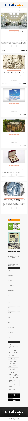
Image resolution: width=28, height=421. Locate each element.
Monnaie (17, 165)
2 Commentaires (3, 50)
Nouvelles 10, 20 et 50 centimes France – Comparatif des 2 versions (13, 254)
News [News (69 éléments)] (10, 377)
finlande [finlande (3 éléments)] (14, 363)
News (9, 322)
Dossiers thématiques (11, 290)
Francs (9, 300)
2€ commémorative (12, 134)
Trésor (9, 337)
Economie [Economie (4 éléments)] (10, 361)
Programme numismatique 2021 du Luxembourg (14, 31)
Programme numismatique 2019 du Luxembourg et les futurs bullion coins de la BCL (14, 200)
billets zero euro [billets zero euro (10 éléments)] (12, 355)
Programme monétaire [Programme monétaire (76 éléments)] (12, 381)
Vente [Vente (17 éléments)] (14, 391)
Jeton (9, 305)
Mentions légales (15, 418)
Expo (8, 295)
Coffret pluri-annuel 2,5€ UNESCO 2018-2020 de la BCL (14, 167)
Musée (9, 320)
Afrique (9, 273)
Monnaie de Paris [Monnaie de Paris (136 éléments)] (13, 374)
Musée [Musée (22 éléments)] (10, 375)
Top (14, 419)
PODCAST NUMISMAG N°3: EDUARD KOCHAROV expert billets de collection (13, 262)
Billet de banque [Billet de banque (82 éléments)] (13, 352)
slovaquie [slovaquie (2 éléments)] (10, 389)
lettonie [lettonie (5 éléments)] (10, 369)
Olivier (16, 106)
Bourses (9, 287)
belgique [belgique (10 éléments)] (10, 350)
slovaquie (9, 334)
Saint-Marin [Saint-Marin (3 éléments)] (10, 386)
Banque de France (10, 275)
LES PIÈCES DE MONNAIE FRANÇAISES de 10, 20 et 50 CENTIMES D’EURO (14, 257)
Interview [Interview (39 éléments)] (11, 366)
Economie (9, 292)
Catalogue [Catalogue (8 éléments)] (15, 358)
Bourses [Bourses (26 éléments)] (10, 358)
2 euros (11, 103)
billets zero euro (10, 283)
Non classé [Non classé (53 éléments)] (15, 377)
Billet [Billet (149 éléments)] (15, 350)
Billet (8, 278)
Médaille (14, 165)
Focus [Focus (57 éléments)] (10, 364)
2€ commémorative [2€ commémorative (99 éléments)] (13, 346)
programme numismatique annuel (12, 329)
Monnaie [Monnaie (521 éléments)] (11, 372)
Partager (21, 50)
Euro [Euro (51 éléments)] (14, 361)
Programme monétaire (11, 327)
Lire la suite (14, 80)
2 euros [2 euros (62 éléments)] (10, 344)
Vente (9, 339)
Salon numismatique (10, 332)
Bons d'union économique (11, 285)
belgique (13, 103)
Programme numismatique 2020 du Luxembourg (14, 72)
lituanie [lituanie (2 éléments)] (14, 369)
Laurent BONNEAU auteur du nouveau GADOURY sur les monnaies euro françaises (13, 259)
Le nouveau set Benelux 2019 (14, 105)
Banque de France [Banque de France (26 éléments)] (12, 349)
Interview (9, 302)
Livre (8, 310)
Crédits (18, 418)
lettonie (9, 307)
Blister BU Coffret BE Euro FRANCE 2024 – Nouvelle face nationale (13, 265)
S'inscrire (14, 400)
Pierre (17, 73)
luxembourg (16, 103)
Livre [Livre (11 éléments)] (17, 369)
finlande (9, 297)
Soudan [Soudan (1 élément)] (14, 389)
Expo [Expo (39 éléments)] (10, 363)
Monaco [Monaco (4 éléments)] (15, 371)
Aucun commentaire (4, 83)
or (8, 325)
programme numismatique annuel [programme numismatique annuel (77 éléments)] (12, 384)
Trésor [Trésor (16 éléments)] (10, 391)
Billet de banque (10, 280)
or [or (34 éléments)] (9, 378)
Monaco (9, 315)
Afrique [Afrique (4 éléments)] (10, 347)
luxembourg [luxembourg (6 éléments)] (11, 371)
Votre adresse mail (11, 397)
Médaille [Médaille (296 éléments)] (15, 375)
